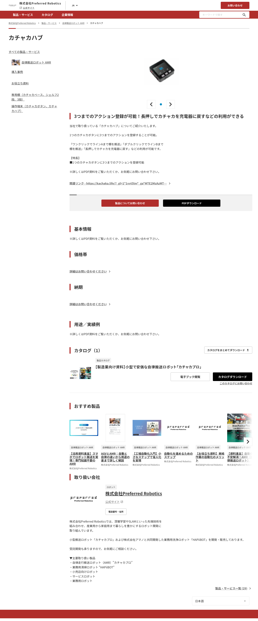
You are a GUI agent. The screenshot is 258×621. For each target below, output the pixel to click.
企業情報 (67, 15)
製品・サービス (23, 15)
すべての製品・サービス (24, 52)
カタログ (47, 15)
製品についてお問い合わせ (130, 203)
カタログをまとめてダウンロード (228, 350)
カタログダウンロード (232, 377)
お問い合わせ (235, 5)
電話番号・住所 (115, 511)
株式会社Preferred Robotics (133, 493)
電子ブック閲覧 (190, 377)
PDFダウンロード (192, 203)
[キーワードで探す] (244, 14)
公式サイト (27, 7)
